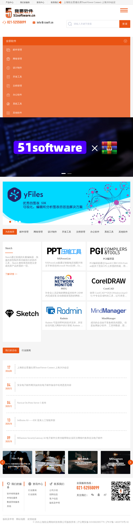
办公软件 (14, 95)
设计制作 (14, 68)
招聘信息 (53, 494)
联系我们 (55, 2)
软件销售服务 (13, 493)
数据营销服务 (13, 502)
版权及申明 (54, 503)
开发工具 (14, 77)
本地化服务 (12, 498)
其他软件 (14, 113)
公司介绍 (53, 490)
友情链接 (31, 519)
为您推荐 (9, 232)
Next (130, 462)
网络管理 (14, 59)
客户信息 (53, 498)
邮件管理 (14, 50)
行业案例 (32, 490)
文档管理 (14, 86)
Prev (2, 462)
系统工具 (14, 104)
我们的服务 (25, 2)
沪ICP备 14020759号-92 (117, 522)
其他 (9, 506)
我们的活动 (11, 350)
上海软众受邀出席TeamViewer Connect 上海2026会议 (89, 2)
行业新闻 (26, 350)
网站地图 (20, 519)
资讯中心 (40, 2)
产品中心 (10, 2)
